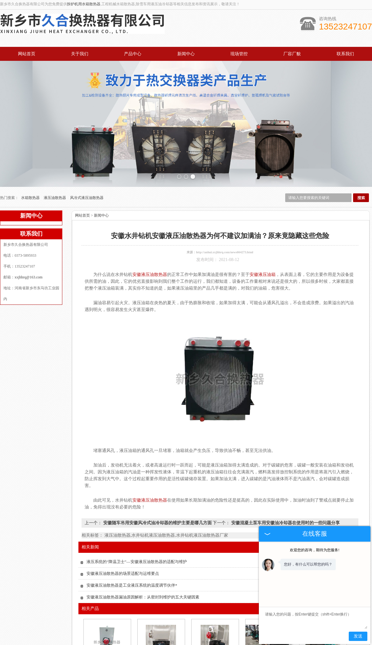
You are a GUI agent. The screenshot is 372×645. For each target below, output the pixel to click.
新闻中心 (186, 54)
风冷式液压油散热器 (87, 183)
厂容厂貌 (292, 54)
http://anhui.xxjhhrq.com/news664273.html (224, 238)
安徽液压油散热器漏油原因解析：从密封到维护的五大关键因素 (142, 582)
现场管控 (239, 54)
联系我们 (345, 54)
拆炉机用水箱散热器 (83, 4)
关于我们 (79, 54)
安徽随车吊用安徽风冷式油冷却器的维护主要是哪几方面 (157, 508)
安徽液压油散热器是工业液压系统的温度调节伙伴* (131, 571)
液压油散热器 (55, 183)
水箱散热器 (31, 183)
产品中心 (132, 54)
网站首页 (26, 54)
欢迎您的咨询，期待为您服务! (314, 550)
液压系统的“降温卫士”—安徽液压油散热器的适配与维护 (136, 547)
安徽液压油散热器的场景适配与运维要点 (122, 559)
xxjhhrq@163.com (28, 263)
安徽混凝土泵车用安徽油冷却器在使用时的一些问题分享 (285, 508)
